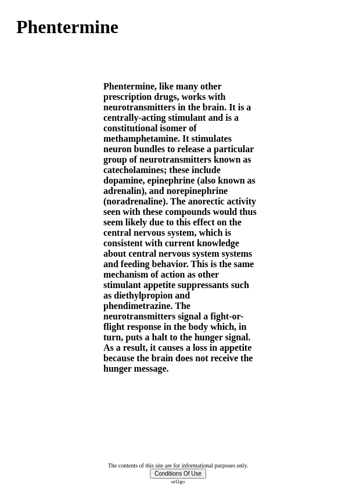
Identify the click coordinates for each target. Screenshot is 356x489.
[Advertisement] (51, 255)
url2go (178, 481)
